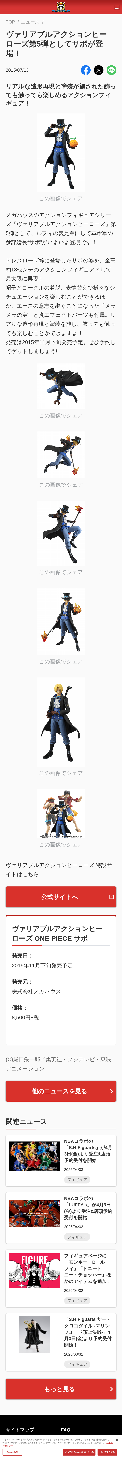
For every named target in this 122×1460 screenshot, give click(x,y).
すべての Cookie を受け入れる (79, 1452)
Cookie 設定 (12, 1452)
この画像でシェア (61, 198)
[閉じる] (116, 1439)
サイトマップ (20, 1429)
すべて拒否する (107, 1452)
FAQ (65, 1429)
